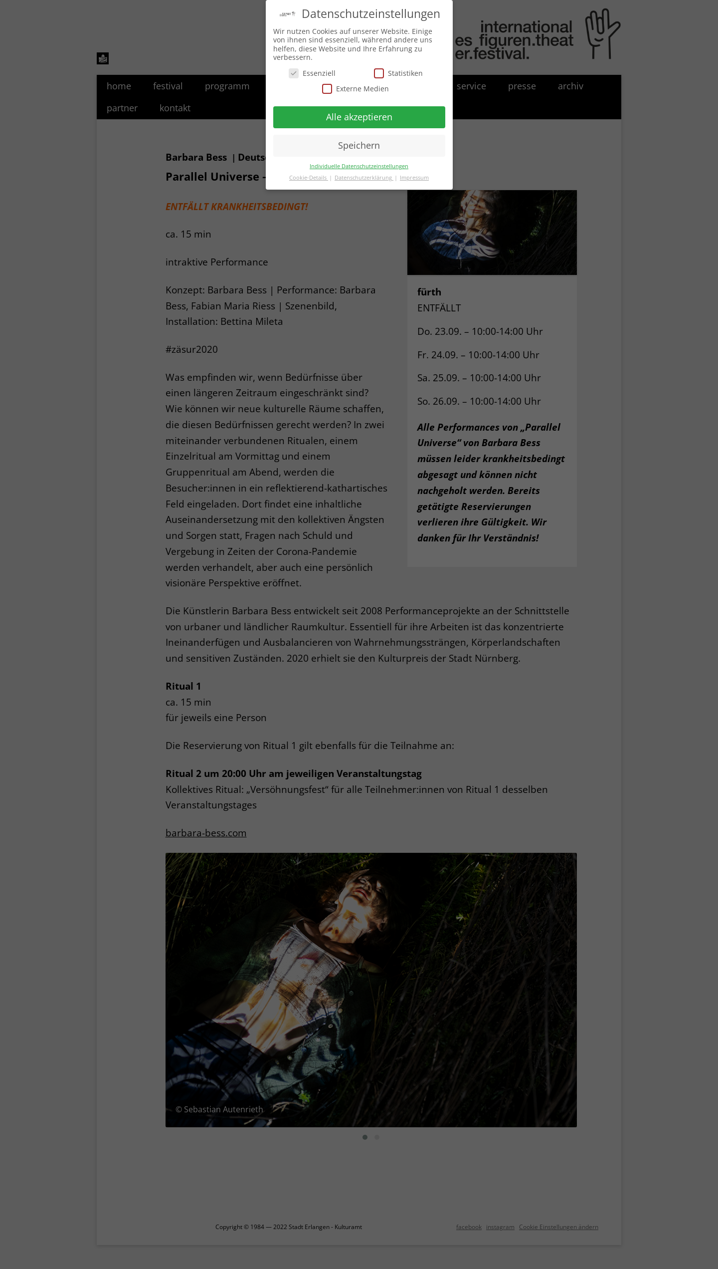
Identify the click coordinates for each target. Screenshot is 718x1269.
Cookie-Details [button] (308, 175)
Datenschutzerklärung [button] (364, 175)
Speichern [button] (359, 143)
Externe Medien (355, 86)
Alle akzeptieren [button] (359, 114)
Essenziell (312, 70)
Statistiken (398, 70)
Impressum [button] (414, 175)
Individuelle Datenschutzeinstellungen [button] (359, 163)
